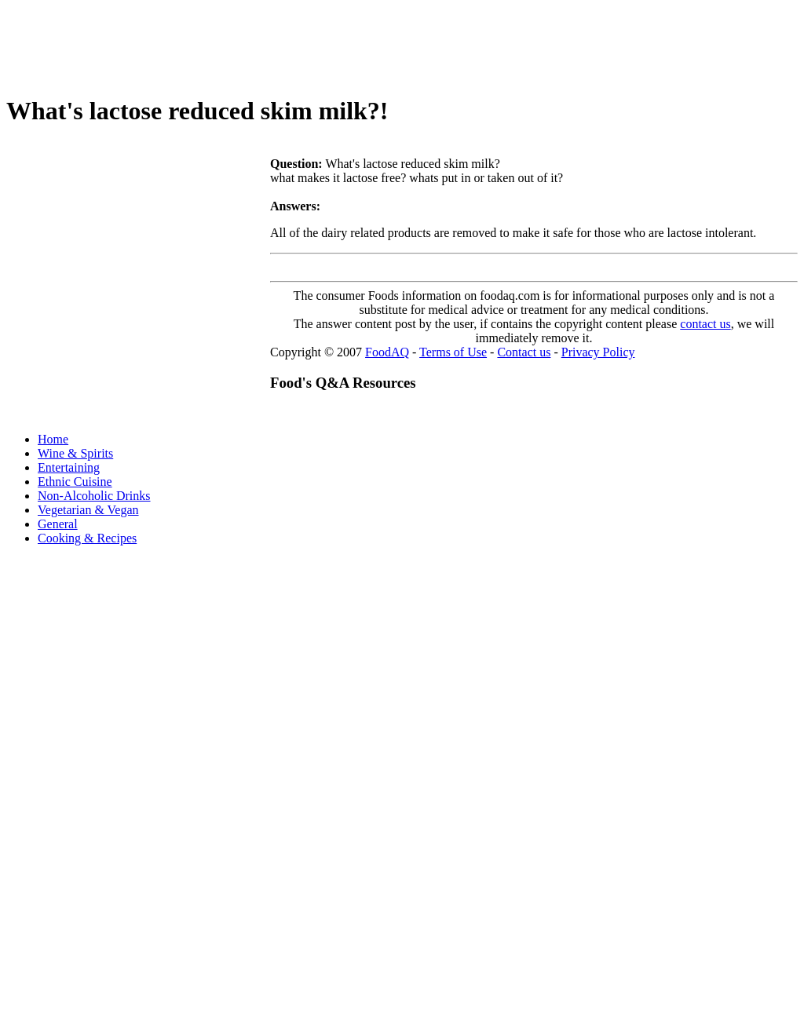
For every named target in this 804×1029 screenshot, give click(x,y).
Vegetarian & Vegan (88, 509)
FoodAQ (387, 352)
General (58, 524)
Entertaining (69, 467)
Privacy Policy (598, 352)
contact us (705, 323)
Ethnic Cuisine (75, 481)
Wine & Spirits (75, 453)
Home (53, 439)
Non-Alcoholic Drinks (94, 495)
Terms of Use (453, 352)
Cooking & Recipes (87, 538)
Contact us (523, 352)
